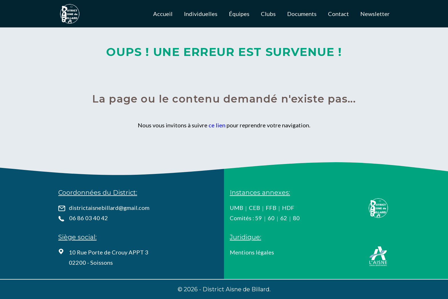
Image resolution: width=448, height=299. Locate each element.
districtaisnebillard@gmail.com (109, 207)
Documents (302, 13)
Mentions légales (252, 252)
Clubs (268, 13)
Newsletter (375, 13)
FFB (271, 207)
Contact (338, 13)
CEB (254, 207)
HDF (288, 207)
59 (258, 217)
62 (283, 217)
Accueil (163, 13)
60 (271, 217)
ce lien (217, 125)
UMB (236, 207)
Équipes (239, 13)
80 (296, 217)
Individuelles (200, 13)
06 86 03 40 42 (88, 217)
